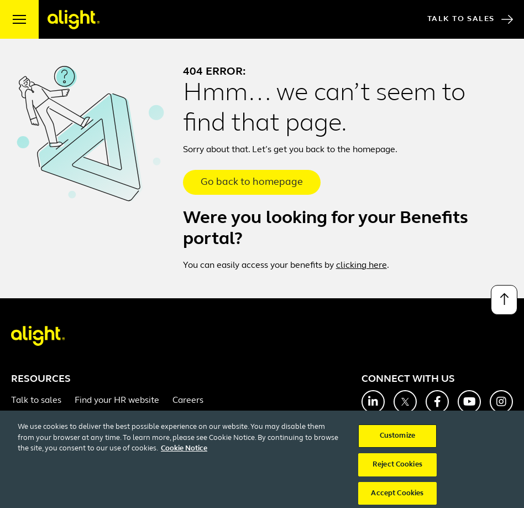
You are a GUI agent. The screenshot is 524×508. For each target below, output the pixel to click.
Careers (187, 400)
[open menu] (19, 19)
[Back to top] (504, 300)
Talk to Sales (470, 19)
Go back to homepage (252, 182)
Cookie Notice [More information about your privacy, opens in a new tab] (184, 454)
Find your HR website (117, 400)
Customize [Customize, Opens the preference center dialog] (397, 441)
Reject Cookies (397, 470)
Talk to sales (36, 400)
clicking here (361, 265)
